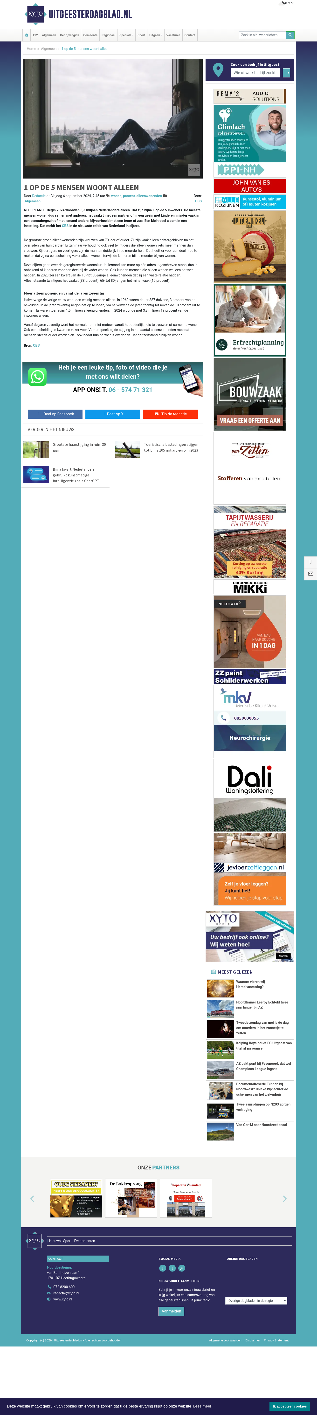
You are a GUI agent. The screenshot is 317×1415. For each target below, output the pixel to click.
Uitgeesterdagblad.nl (90, 14)
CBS (198, 201)
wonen (116, 196)
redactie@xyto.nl (66, 1310)
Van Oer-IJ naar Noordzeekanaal (261, 1152)
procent (129, 196)
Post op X (113, 414)
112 (35, 35)
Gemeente (90, 35)
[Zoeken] (290, 35)
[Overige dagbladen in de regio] (256, 1293)
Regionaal (108, 35)
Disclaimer (252, 1357)
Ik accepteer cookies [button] (290, 1406)
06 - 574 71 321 (130, 389)
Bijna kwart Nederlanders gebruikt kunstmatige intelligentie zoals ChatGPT (76, 475)
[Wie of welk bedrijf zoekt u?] (255, 72)
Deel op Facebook (55, 414)
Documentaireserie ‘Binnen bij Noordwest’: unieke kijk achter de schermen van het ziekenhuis (262, 1089)
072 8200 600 (64, 1304)
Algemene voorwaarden (225, 1357)
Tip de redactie (170, 414)
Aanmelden (171, 1328)
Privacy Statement (276, 1357)
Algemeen (49, 35)
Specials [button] (125, 35)
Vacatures (173, 35)
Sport (141, 35)
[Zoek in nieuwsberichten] (262, 35)
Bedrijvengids (69, 35)
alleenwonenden (149, 196)
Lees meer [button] (202, 1406)
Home (31, 49)
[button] (27, 1226)
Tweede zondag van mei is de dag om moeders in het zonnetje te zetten (262, 1028)
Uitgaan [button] (154, 35)
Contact (190, 35)
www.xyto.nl (62, 1316)
